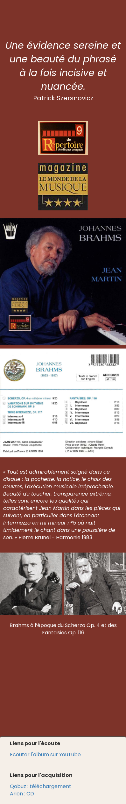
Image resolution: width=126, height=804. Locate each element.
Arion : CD (22, 793)
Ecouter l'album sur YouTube (45, 754)
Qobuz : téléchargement (40, 786)
